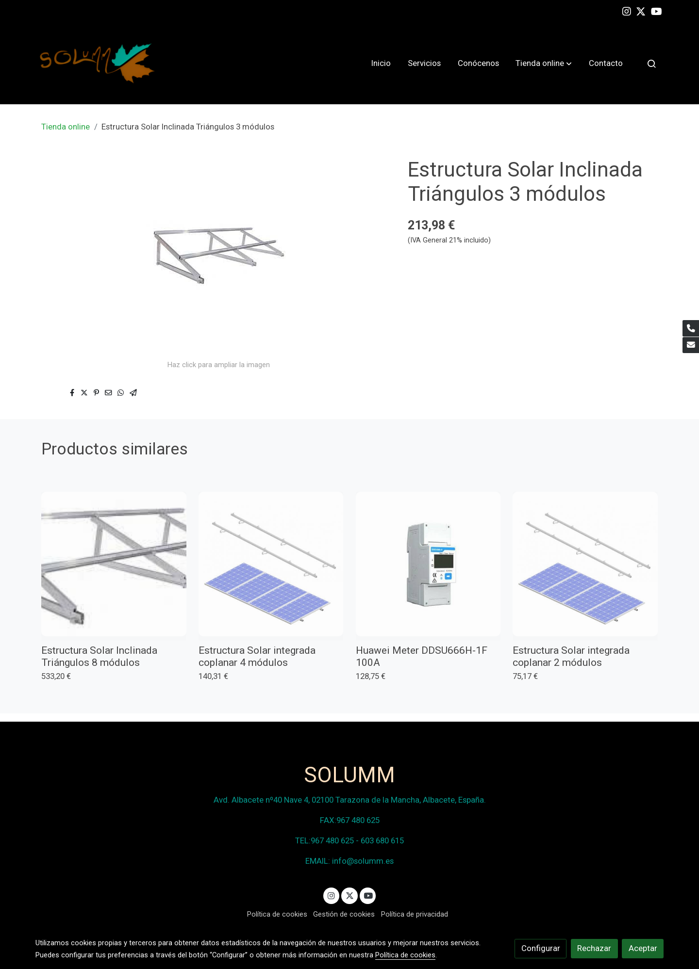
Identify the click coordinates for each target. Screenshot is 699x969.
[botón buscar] (651, 63)
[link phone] (690, 328)
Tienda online (65, 126)
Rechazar (594, 948)
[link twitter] (641, 11)
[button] (543, 63)
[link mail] (690, 345)
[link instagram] (626, 11)
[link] (97, 63)
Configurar (540, 948)
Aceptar (643, 948)
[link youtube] (656, 11)
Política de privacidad (414, 914)
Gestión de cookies (344, 914)
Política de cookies (277, 914)
